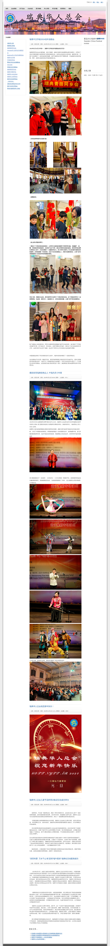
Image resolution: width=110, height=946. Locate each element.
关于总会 (22, 8)
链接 (70, 8)
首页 (7, 8)
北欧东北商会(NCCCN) (13, 83)
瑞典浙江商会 (11, 45)
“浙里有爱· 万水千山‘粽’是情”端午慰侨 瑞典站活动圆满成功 (54, 859)
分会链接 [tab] (8, 37)
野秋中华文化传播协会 (13, 62)
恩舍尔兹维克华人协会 (13, 88)
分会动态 (30, 8)
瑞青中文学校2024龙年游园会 (42, 39)
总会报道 (13, 8)
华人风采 (46, 8)
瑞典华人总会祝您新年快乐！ (42, 706)
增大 (94, 2)
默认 (98, 2)
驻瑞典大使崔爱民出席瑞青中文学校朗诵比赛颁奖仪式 (46, 933)
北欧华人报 (10, 43)
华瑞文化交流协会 (12, 67)
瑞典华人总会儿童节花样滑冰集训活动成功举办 (49, 800)
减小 (102, 2)
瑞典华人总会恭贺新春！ (38, 939)
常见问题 (54, 8)
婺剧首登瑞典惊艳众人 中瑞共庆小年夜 (46, 373)
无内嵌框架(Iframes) (94, 57)
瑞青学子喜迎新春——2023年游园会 (41, 937)
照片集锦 (38, 8)
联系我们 (63, 8)
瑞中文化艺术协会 (12, 86)
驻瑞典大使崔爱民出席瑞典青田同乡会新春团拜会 (45, 935)
